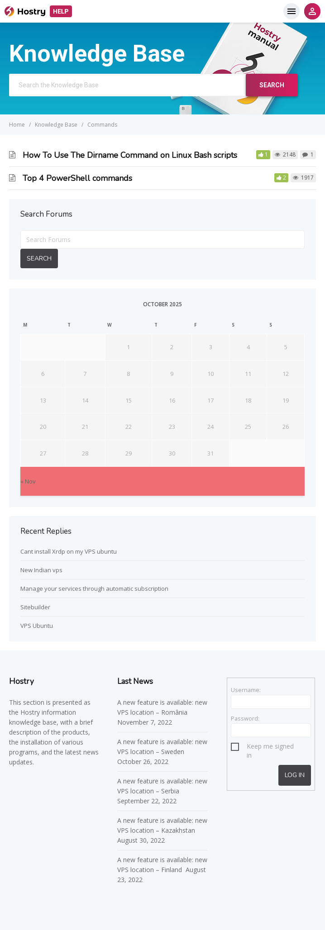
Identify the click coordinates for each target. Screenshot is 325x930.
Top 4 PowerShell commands (77, 178)
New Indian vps (41, 570)
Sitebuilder (35, 607)
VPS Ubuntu (36, 626)
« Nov (28, 481)
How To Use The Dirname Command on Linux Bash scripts (130, 155)
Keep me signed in (270, 747)
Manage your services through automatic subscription (94, 588)
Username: (246, 690)
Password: (245, 718)
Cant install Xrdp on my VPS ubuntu (68, 551)
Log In (295, 775)
